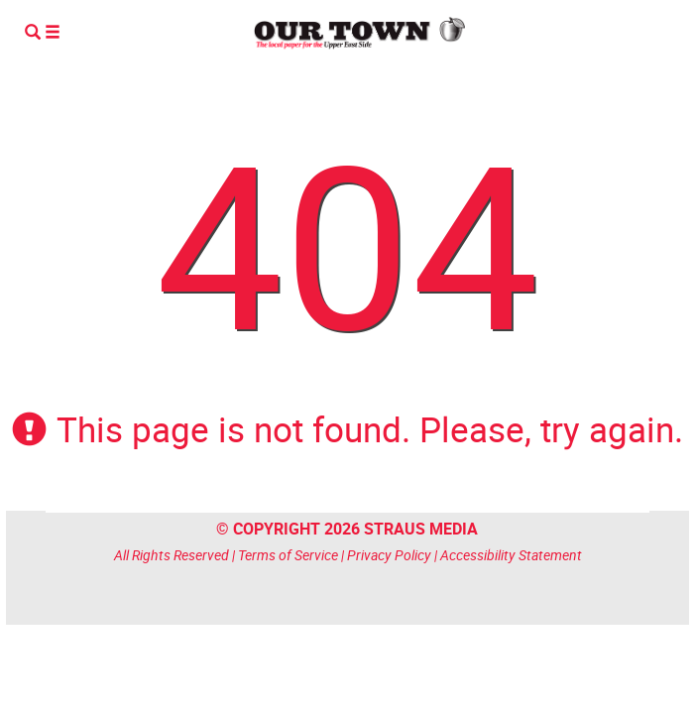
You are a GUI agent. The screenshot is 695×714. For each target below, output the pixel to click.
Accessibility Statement (511, 554)
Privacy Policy (389, 554)
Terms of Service (288, 554)
